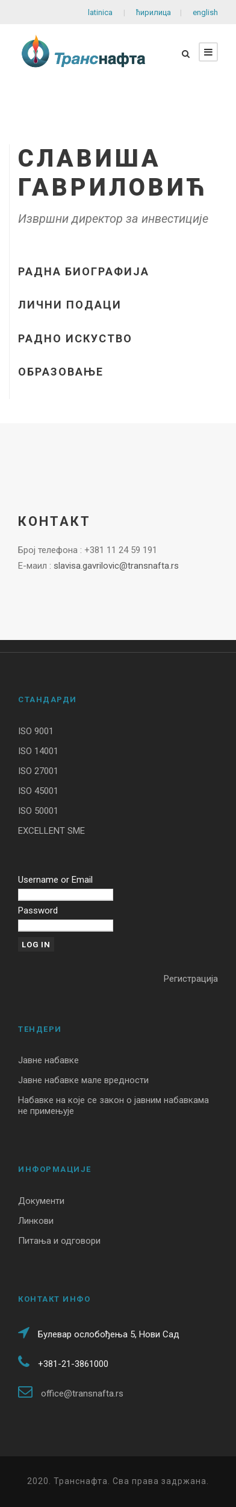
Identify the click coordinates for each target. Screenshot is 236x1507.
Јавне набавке (48, 1060)
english (204, 12)
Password (38, 910)
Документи (41, 1200)
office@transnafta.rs (82, 1393)
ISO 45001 (38, 790)
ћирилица (153, 12)
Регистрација (191, 978)
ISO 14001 (38, 751)
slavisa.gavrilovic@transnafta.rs (116, 565)
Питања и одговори (59, 1240)
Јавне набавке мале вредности (83, 1080)
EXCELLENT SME (51, 830)
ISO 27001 (38, 771)
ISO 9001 (36, 731)
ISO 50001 (38, 810)
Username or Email (55, 879)
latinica (101, 12)
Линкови (36, 1220)
